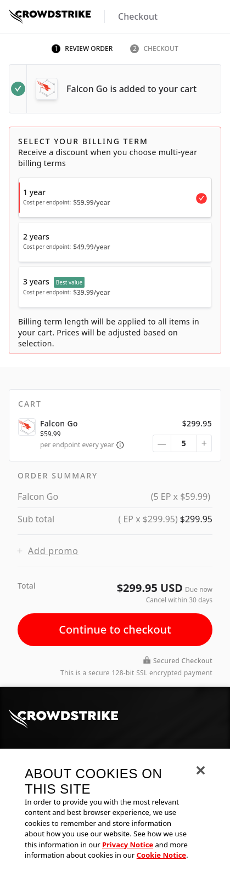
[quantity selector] (184, 443)
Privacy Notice (127, 846)
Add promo (48, 551)
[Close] (201, 772)
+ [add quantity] (204, 442)
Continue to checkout (115, 629)
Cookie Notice (161, 857)
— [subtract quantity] (162, 443)
